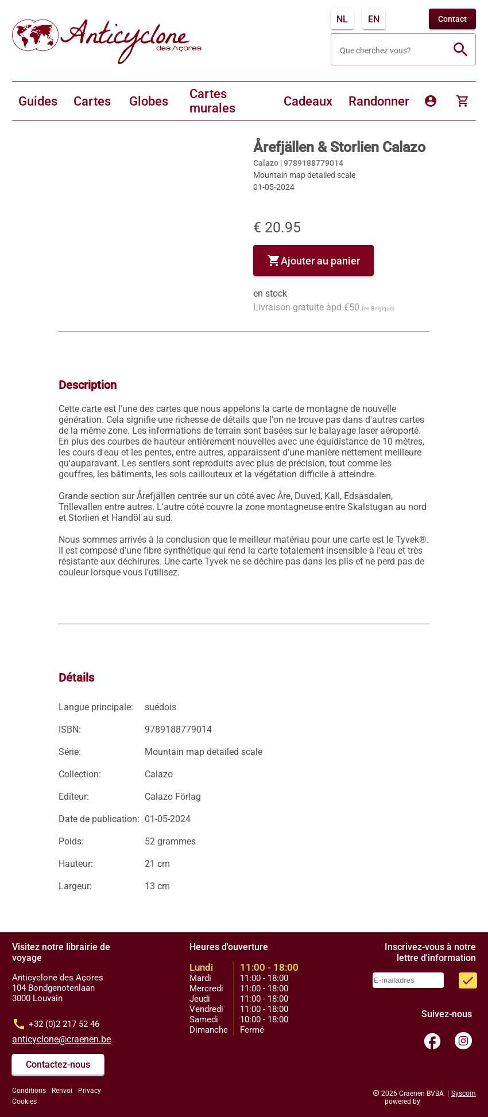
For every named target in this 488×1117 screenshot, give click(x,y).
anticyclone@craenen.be (61, 1039)
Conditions (29, 1091)
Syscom (463, 1093)
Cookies (24, 1101)
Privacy (89, 1091)
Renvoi (62, 1091)
